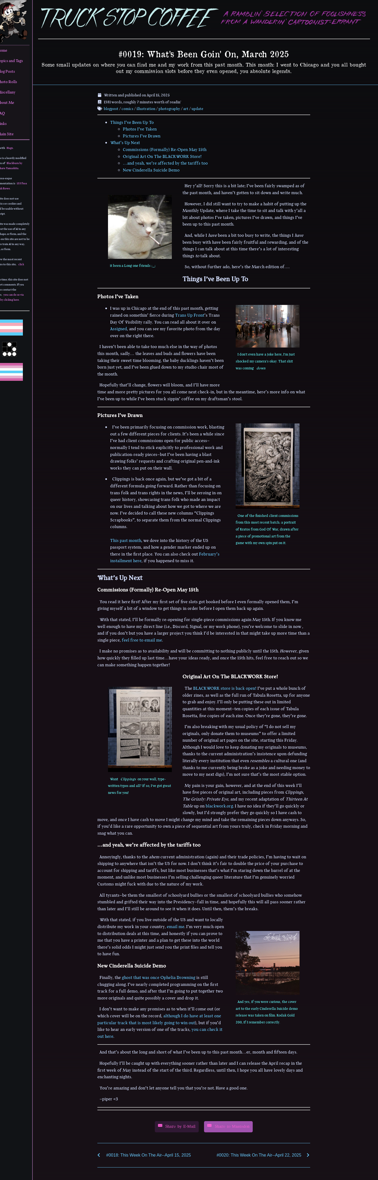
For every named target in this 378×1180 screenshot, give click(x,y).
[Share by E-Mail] (182, 1126)
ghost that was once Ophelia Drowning (164, 977)
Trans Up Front (195, 314)
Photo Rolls (15, 82)
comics (132, 108)
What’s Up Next (130, 142)
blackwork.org (224, 805)
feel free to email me (147, 639)
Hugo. (20, 148)
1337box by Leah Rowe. (20, 185)
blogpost (116, 108)
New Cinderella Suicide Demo (156, 169)
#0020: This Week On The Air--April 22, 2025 (264, 1154)
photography (174, 108)
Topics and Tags (18, 61)
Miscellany (14, 92)
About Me (13, 102)
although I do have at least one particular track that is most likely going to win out (164, 1018)
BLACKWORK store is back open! (230, 687)
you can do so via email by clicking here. (18, 297)
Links (9, 123)
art (190, 108)
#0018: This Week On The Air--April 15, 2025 (153, 1154)
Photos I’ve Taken (145, 128)
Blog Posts (14, 71)
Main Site (13, 134)
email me (181, 926)
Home (10, 50)
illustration (151, 108)
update (202, 108)
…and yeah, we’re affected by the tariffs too (170, 162)
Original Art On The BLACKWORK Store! (167, 156)
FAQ (9, 113)
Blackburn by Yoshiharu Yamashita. (18, 165)
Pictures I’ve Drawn (147, 135)
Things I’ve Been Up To (137, 122)
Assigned (123, 328)
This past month (131, 540)
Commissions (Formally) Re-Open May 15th (170, 149)
